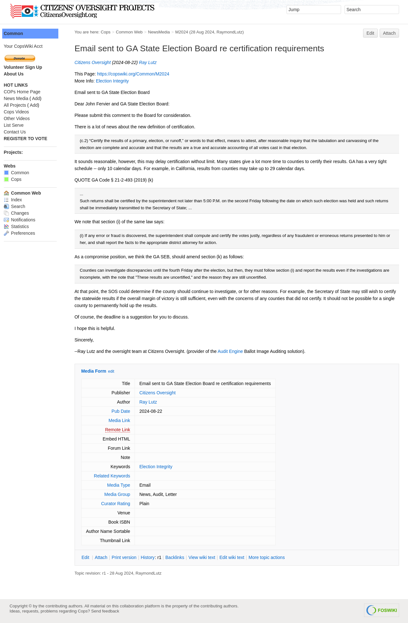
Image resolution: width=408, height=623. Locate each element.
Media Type (124, 485)
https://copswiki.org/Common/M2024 (139, 73)
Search (20, 206)
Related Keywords (118, 475)
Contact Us (21, 131)
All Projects (21, 105)
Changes (22, 213)
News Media (22, 98)
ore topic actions (272, 557)
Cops (111, 32)
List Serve (19, 125)
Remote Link (123, 429)
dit (91, 557)
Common (19, 33)
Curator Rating (121, 503)
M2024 (187, 32)
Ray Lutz (153, 62)
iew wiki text (207, 557)
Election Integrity (118, 80)
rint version (130, 557)
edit (117, 371)
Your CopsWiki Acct (29, 46)
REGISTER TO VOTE (31, 138)
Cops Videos (22, 111)
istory (154, 557)
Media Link (125, 420)
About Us (19, 73)
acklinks (180, 557)
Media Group (123, 494)
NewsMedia (165, 32)
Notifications (25, 219)
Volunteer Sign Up (29, 67)
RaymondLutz (235, 32)
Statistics (22, 226)
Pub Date (126, 411)
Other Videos (22, 118)
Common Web (135, 32)
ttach (106, 557)
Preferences (25, 233)
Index (19, 199)
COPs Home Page (28, 91)
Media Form (99, 371)
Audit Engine (236, 351)
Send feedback (105, 611)
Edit (370, 33)
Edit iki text (237, 557)
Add (42, 98)
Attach (389, 33)
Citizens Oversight (98, 62)
